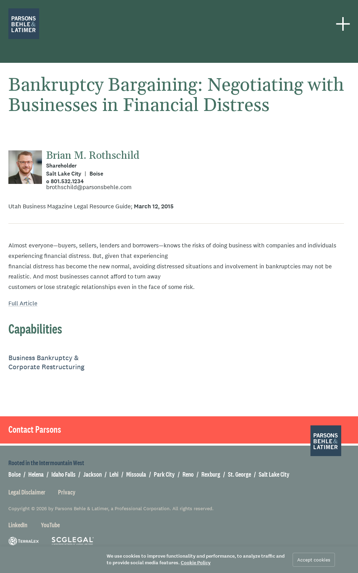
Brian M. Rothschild (92, 155)
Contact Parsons (34, 429)
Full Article (22, 303)
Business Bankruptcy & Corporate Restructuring (46, 362)
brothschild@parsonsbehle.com (88, 187)
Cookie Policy (195, 562)
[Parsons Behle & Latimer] (23, 23)
